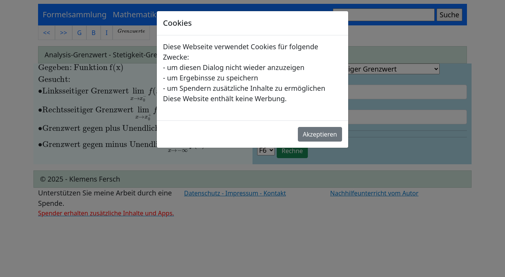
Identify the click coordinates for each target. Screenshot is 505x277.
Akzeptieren (320, 134)
